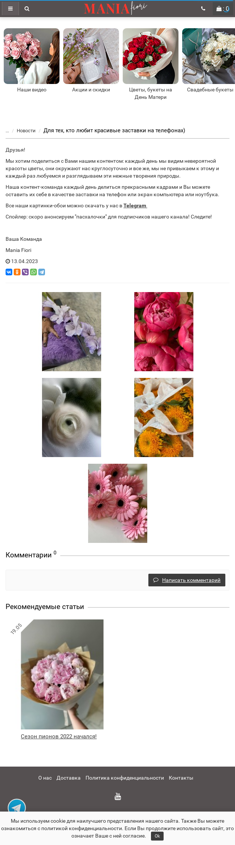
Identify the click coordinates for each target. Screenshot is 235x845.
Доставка (69, 778)
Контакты (181, 778)
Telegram (134, 205)
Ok (157, 836)
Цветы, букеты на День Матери (150, 93)
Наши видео (31, 90)
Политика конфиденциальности (125, 778)
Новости (21, 130)
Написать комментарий (186, 580)
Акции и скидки (91, 90)
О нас (45, 778)
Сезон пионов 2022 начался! (59, 736)
